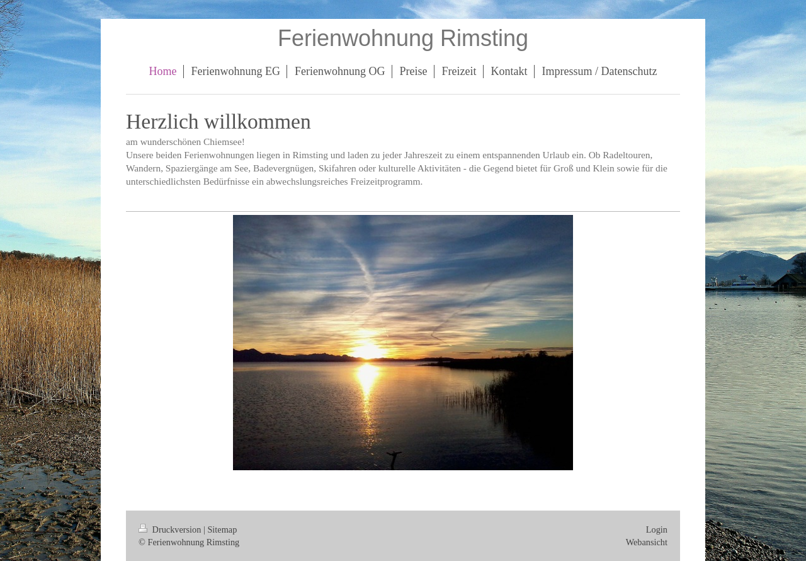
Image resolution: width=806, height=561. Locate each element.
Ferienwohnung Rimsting (403, 38)
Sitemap (222, 529)
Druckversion (171, 529)
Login (656, 529)
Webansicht (646, 542)
